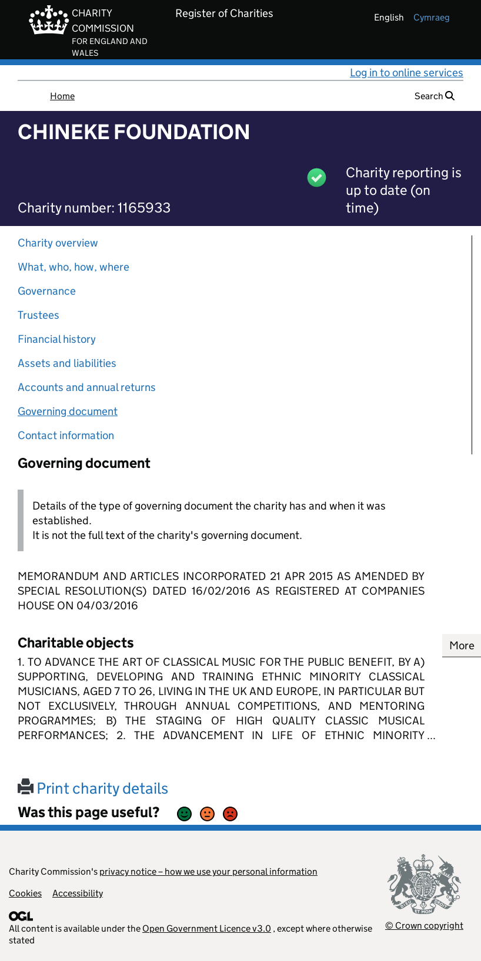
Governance (47, 291)
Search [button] (435, 96)
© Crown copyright (424, 925)
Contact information (66, 435)
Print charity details (93, 788)
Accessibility (77, 893)
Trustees (38, 315)
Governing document (68, 411)
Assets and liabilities (67, 363)
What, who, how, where (73, 267)
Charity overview (58, 242)
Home (62, 96)
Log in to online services (406, 72)
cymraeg (431, 17)
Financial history (57, 339)
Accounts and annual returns (87, 387)
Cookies (25, 893)
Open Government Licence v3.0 (206, 928)
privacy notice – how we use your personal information (208, 871)
